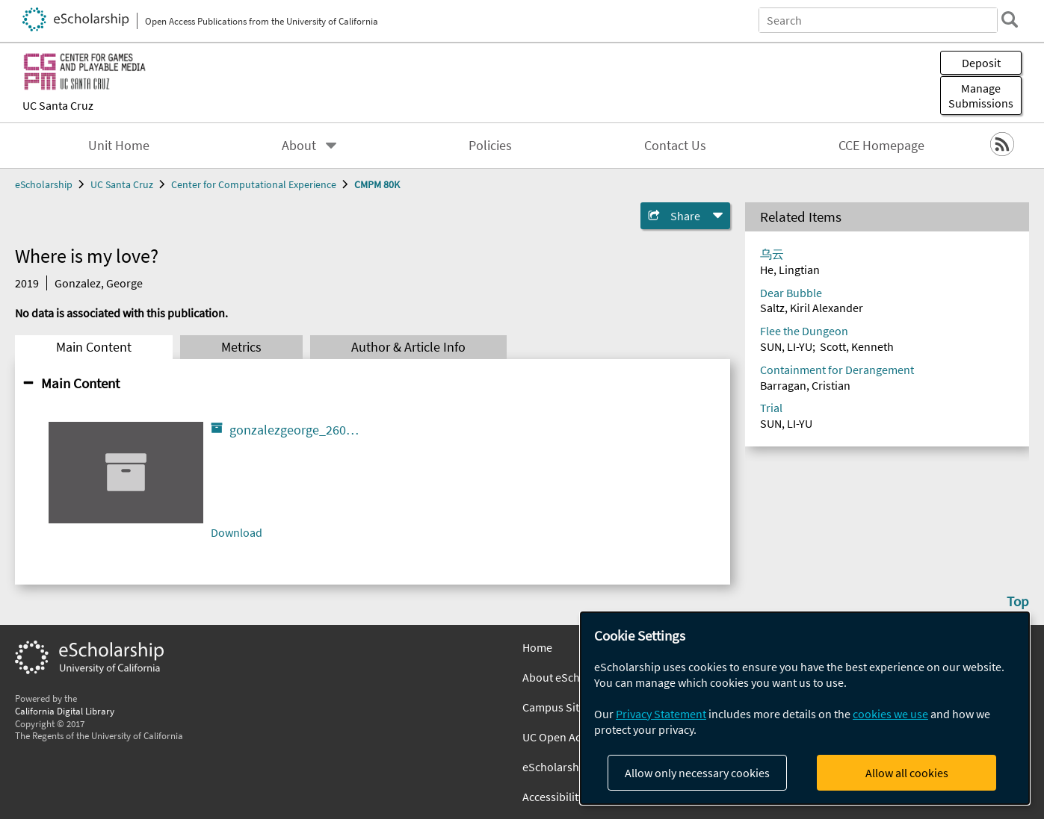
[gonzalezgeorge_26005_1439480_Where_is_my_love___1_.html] (126, 472)
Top (1018, 601)
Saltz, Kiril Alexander (811, 307)
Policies (490, 145)
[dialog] (805, 708)
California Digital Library (64, 711)
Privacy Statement (661, 713)
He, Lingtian (790, 269)
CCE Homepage (881, 145)
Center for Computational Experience (253, 184)
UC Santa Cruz (57, 105)
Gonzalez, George (99, 282)
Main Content (94, 347)
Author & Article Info (408, 347)
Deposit (981, 62)
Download (236, 532)
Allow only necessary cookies (697, 772)
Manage (980, 95)
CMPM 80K (377, 184)
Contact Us (675, 145)
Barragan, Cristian (805, 385)
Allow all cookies (906, 772)
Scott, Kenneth (857, 346)
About (299, 145)
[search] (1010, 19)
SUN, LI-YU (786, 346)
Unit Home (118, 145)
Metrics (241, 347)
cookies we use (890, 713)
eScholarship (43, 184)
